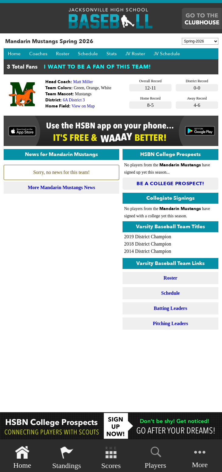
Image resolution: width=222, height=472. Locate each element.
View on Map (83, 106)
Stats (111, 54)
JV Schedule (167, 54)
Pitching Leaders (170, 323)
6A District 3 (74, 100)
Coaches (38, 54)
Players (155, 456)
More (200, 457)
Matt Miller (83, 82)
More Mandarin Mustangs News (61, 187)
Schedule (88, 54)
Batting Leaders (170, 308)
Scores (111, 458)
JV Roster (135, 54)
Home (14, 54)
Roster (62, 54)
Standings (66, 458)
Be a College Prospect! (170, 183)
